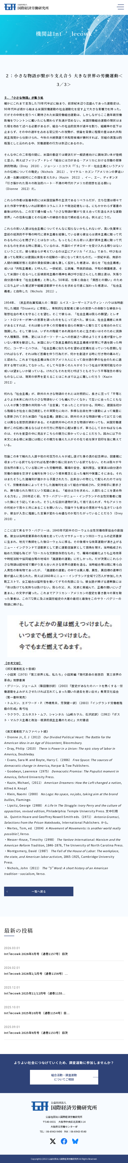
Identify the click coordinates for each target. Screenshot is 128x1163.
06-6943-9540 (78, 1131)
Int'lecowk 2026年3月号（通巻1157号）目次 (36, 954)
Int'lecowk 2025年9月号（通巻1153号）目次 (36, 1033)
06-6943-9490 (54, 1131)
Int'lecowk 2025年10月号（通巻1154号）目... (37, 1013)
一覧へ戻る (39, 891)
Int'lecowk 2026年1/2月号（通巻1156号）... (36, 973)
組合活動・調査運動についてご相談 (64, 1077)
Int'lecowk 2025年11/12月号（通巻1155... (34, 993)
